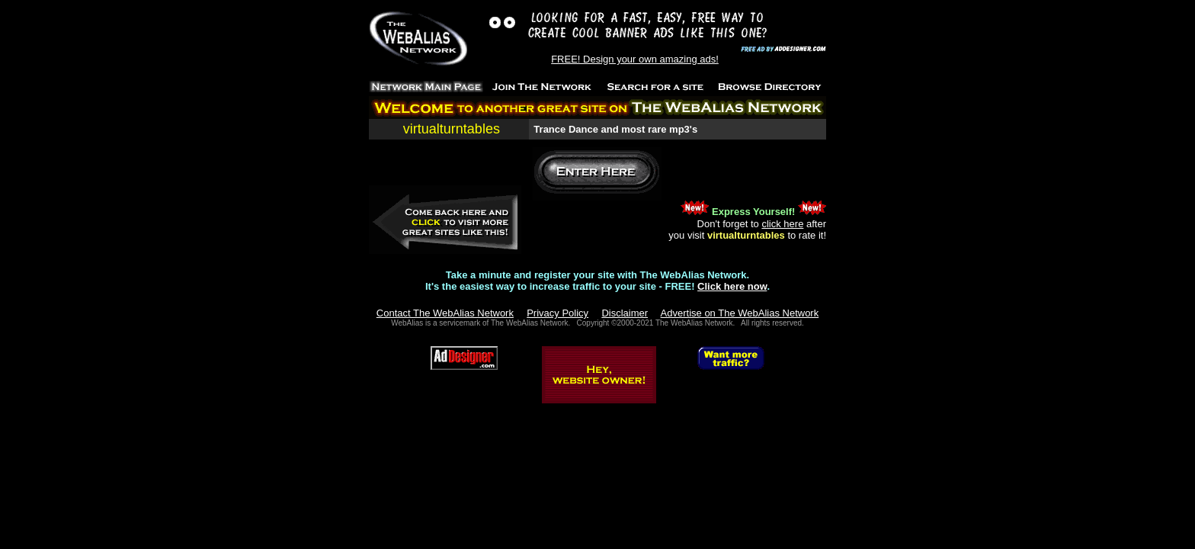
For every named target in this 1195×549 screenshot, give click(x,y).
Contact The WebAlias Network (445, 313)
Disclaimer (624, 313)
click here (782, 224)
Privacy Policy (557, 313)
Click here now (732, 286)
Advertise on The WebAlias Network (740, 313)
